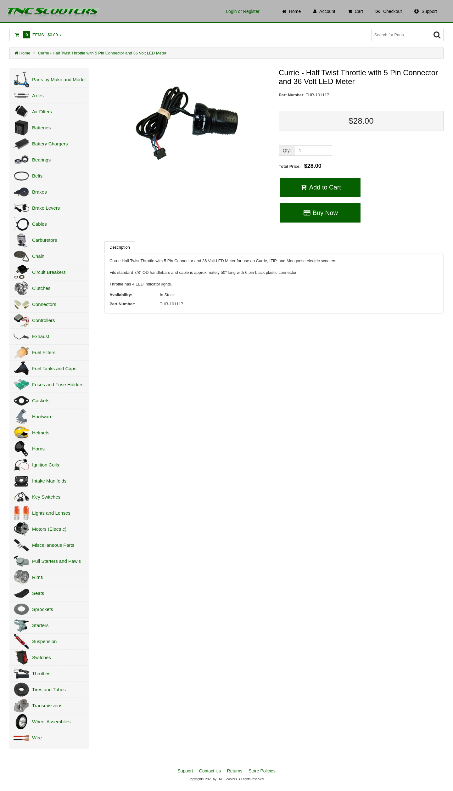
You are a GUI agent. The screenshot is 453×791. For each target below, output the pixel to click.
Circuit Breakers (49, 272)
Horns (38, 448)
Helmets (40, 432)
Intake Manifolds (49, 480)
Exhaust (40, 336)
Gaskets (40, 400)
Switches (41, 657)
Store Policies (262, 770)
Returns (235, 770)
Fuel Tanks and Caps (54, 368)
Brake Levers (46, 208)
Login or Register (243, 11)
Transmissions (47, 705)
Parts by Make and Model (59, 79)
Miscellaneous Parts (53, 545)
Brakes (39, 192)
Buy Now (320, 212)
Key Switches (46, 497)
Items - (38, 34)
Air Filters (42, 111)
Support (185, 770)
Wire (37, 737)
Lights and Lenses (51, 513)
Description (119, 247)
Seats (38, 593)
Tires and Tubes (49, 689)
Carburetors (44, 240)
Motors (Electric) (49, 529)
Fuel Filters (43, 352)
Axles (38, 95)
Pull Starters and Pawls (56, 561)
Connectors (44, 304)
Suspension (44, 641)
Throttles (41, 673)
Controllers (43, 320)
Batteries (41, 127)
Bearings (41, 159)
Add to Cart (320, 187)
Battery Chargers (50, 143)
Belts (37, 175)
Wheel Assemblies (51, 721)
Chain (38, 256)
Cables (39, 224)
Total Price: (300, 166)
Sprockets (42, 609)
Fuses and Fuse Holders (57, 384)
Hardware (42, 416)
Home (22, 53)
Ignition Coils (45, 464)
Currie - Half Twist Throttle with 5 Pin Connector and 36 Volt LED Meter (102, 53)
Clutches (41, 288)
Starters (40, 625)
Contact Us (210, 770)
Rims (37, 577)
